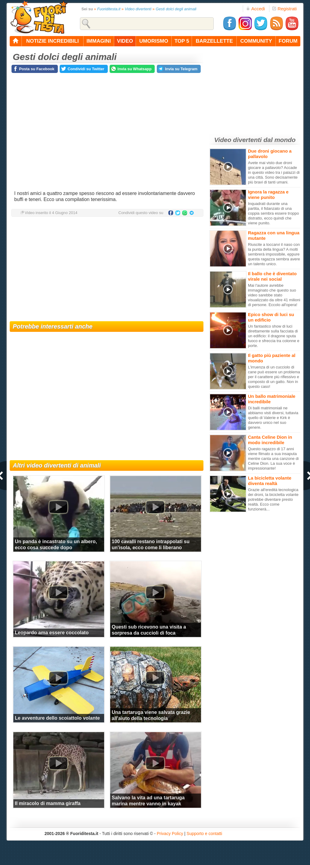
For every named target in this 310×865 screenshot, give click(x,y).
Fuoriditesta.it (108, 9)
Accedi (255, 8)
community (256, 41)
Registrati (284, 8)
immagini (99, 41)
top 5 (181, 41)
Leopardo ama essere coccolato (52, 632)
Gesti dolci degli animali (176, 9)
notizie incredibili (52, 41)
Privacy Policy (170, 833)
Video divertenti (138, 9)
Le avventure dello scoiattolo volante (57, 718)
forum (288, 41)
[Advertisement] (106, 269)
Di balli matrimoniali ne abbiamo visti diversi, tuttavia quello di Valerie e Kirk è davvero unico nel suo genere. (273, 418)
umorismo (153, 41)
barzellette (214, 41)
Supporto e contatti (204, 833)
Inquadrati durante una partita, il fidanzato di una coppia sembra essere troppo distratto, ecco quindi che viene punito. (273, 213)
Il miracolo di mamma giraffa (48, 803)
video (125, 41)
